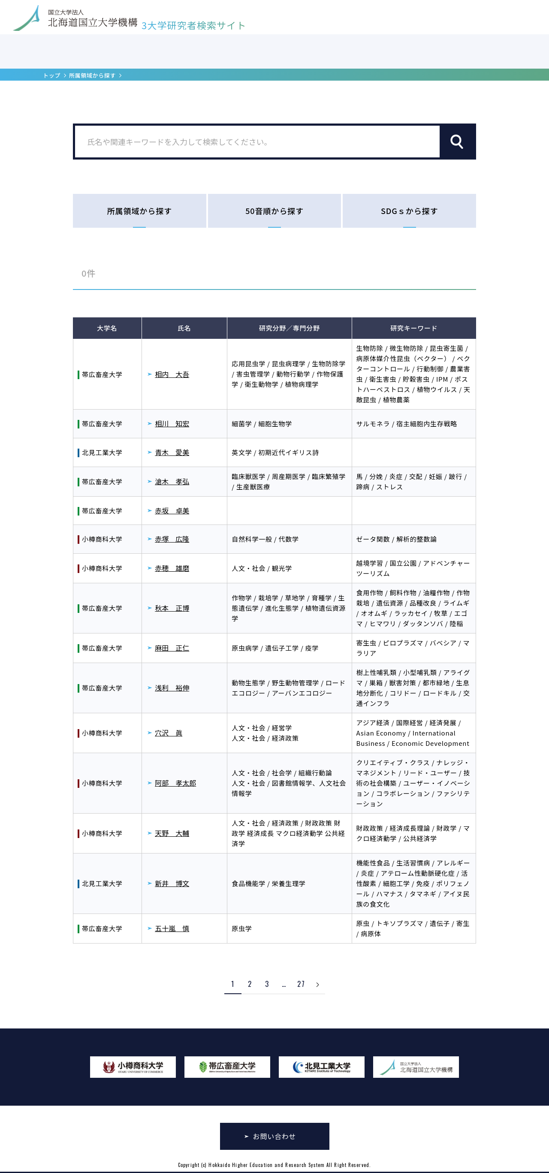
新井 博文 (172, 883)
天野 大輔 (172, 833)
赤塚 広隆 (172, 539)
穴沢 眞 (168, 732)
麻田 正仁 (172, 647)
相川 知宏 (172, 423)
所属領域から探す (92, 75)
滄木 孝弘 (172, 481)
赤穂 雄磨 (172, 568)
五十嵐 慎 (172, 928)
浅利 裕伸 (172, 687)
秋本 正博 (172, 608)
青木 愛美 (172, 452)
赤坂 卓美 (172, 510)
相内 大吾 (172, 374)
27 (301, 984)
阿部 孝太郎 (175, 783)
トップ (51, 75)
